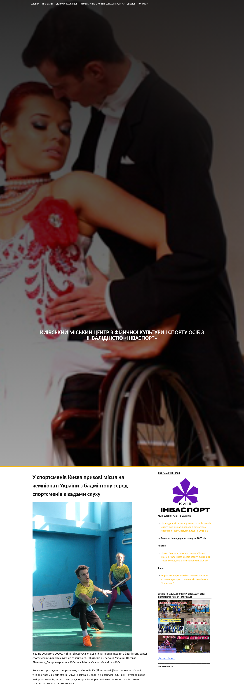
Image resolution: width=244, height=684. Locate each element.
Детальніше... (166, 658)
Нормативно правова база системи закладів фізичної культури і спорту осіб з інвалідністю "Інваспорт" (185, 579)
